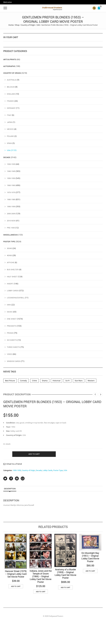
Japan (9, 122)
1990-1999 (11, 206)
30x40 (9, 248)
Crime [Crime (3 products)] (34, 380)
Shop (17, 25)
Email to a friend (14, 464)
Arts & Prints (9, 59)
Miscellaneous (10, 234)
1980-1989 (11, 199)
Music (9, 311)
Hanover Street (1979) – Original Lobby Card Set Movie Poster (15, 574)
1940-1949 (11, 171)
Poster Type (58, 470)
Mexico (10, 129)
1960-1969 (11, 185)
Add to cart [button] (15, 586)
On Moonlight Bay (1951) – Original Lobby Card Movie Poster (90, 557)
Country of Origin (28, 25)
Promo (10, 333)
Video (9, 354)
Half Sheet (12, 276)
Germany (11, 108)
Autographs (9, 66)
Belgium (11, 87)
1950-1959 (17, 470)
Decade (39, 470)
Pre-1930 (11, 227)
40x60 (9, 255)
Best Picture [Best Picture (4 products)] (10, 380)
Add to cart (34, 454)
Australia (11, 80)
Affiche (10, 262)
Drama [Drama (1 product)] (44, 380)
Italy (9, 115)
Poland (10, 136)
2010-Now (11, 220)
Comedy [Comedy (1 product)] (23, 380)
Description (10, 488)
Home (11, 25)
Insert (10, 283)
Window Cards (13, 361)
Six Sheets (12, 340)
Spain (9, 143)
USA (38, 25)
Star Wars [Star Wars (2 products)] (79, 380)
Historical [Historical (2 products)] (56, 380)
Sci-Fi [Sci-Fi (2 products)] (67, 380)
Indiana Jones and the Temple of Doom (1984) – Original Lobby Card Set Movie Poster (41, 576)
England (11, 94)
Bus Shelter (12, 269)
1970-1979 (11, 192)
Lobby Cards (47, 470)
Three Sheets (13, 347)
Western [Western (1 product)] (91, 380)
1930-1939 (11, 164)
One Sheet (12, 319)
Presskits (11, 326)
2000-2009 (11, 213)
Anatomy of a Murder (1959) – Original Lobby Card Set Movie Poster (65, 573)
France (10, 101)
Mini (9, 304)
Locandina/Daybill (15, 297)
